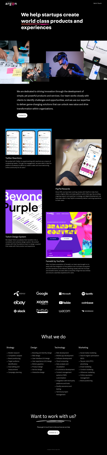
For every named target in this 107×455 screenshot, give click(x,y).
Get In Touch (97, 3)
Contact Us (22, 115)
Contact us (53, 432)
